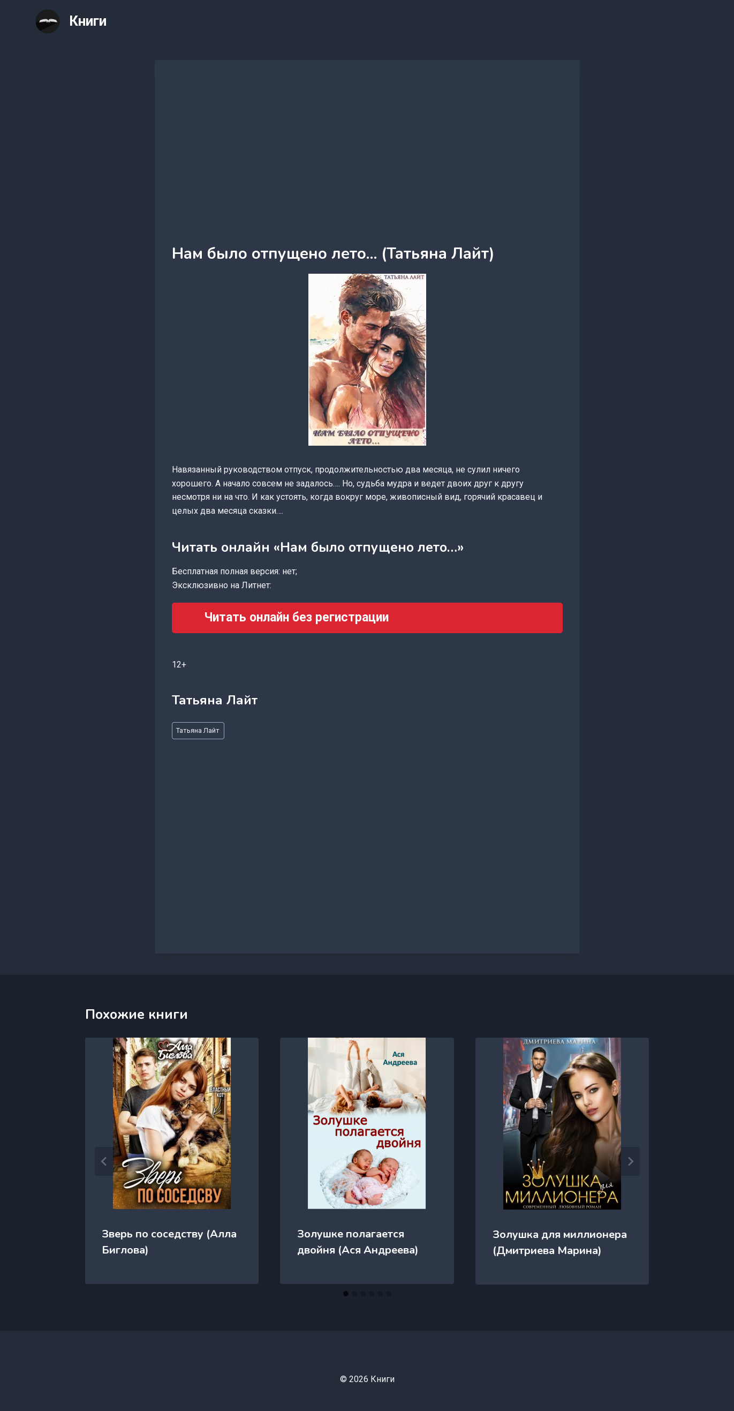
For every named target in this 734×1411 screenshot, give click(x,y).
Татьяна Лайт (198, 730)
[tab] (346, 1293)
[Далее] (630, 1161)
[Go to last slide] (104, 1161)
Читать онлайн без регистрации (296, 617)
